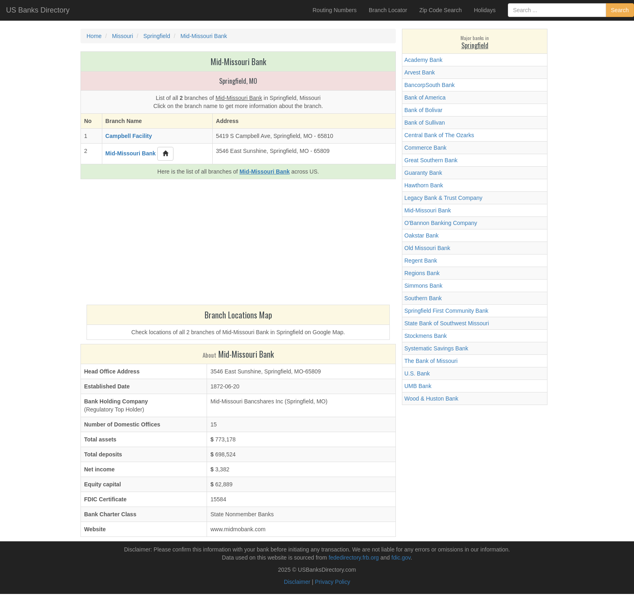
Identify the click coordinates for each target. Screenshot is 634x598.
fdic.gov (400, 557)
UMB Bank (417, 386)
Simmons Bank (423, 285)
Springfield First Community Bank (446, 310)
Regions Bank (422, 273)
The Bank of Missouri (431, 361)
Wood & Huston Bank (431, 398)
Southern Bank (423, 298)
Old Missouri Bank (427, 248)
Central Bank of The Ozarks (439, 135)
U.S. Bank (417, 373)
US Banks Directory (38, 10)
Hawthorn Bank (423, 185)
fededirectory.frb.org (354, 557)
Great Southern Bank (431, 160)
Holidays (485, 10)
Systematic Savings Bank (436, 348)
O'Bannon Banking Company (440, 223)
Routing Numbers (335, 10)
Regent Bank (420, 260)
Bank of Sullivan (424, 122)
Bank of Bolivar (423, 110)
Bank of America (425, 97)
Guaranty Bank (423, 173)
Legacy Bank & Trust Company (443, 198)
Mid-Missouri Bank (427, 210)
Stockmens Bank (425, 336)
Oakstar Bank (421, 235)
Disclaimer (297, 582)
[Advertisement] (238, 244)
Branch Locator (388, 10)
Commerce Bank (425, 147)
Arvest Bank (419, 72)
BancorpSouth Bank (429, 85)
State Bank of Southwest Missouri (446, 323)
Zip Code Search (440, 10)
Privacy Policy (332, 582)
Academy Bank (423, 60)
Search (620, 10)
